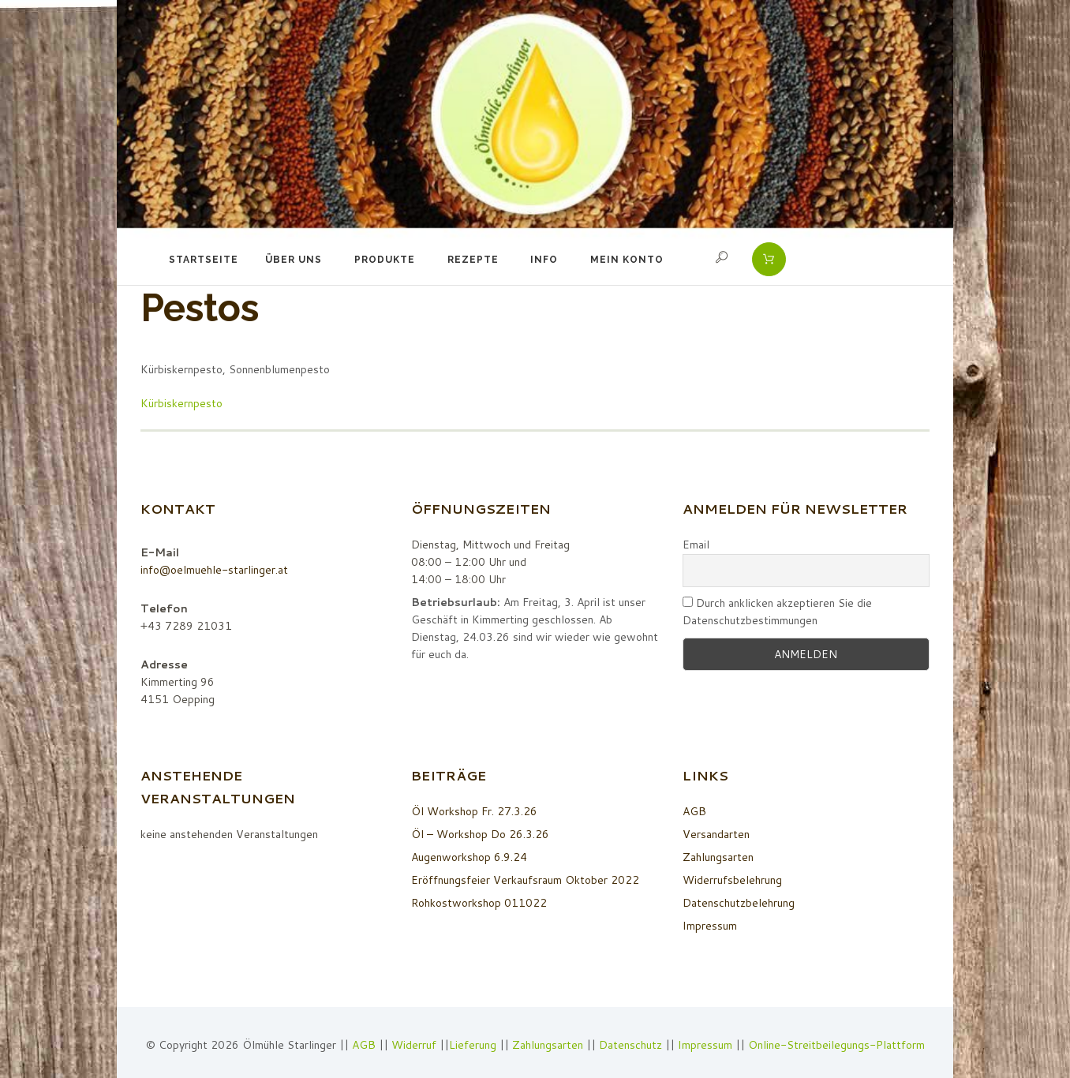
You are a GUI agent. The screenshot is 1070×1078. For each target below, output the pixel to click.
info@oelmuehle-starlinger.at (214, 570)
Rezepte (473, 259)
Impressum (710, 926)
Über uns (293, 259)
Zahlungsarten (718, 857)
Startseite (203, 259)
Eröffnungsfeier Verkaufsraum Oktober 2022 (525, 880)
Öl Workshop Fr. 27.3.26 (474, 811)
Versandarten (716, 834)
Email (696, 544)
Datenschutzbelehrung (739, 903)
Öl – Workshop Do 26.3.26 (480, 834)
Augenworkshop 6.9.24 (469, 857)
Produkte (384, 259)
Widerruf (415, 1045)
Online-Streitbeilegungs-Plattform (836, 1045)
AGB (694, 811)
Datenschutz (630, 1045)
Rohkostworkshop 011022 (479, 903)
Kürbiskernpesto (181, 403)
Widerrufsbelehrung (732, 880)
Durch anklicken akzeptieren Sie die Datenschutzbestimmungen (777, 611)
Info (544, 259)
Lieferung (472, 1045)
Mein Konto (627, 259)
